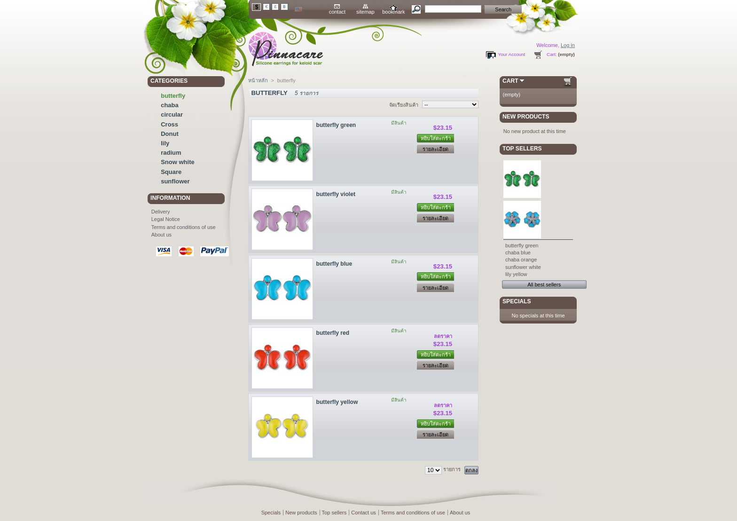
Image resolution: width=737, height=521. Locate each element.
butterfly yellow (337, 402)
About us (161, 234)
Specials (516, 301)
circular (172, 114)
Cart (510, 81)
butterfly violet (335, 194)
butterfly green (336, 125)
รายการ (452, 469)
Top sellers (522, 148)
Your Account (511, 54)
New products (525, 116)
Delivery (160, 211)
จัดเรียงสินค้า (403, 105)
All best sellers (544, 284)
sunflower (175, 181)
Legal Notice (165, 219)
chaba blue (518, 252)
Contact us (363, 512)
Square (171, 171)
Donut (170, 133)
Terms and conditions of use (183, 227)
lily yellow (516, 274)
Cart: (552, 54)
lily (165, 143)
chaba (170, 105)
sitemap (365, 12)
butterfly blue (334, 263)
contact (337, 12)
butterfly (173, 95)
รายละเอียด (435, 149)
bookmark (393, 12)
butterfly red (333, 333)
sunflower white (523, 267)
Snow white (178, 162)
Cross (169, 124)
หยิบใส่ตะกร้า (436, 138)
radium (171, 152)
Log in (568, 45)
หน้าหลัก (258, 80)
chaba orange (521, 259)
